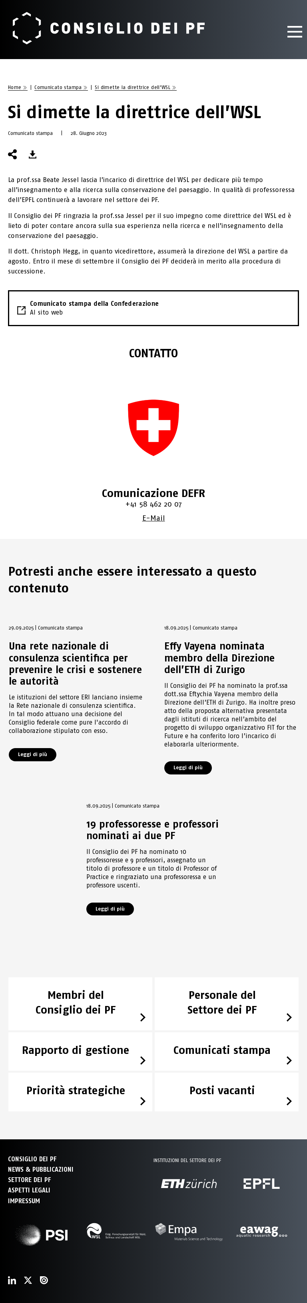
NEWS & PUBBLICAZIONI (41, 1169)
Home (15, 87)
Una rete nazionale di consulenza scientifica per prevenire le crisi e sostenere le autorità (75, 663)
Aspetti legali (29, 1190)
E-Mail (153, 518)
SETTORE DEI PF (29, 1180)
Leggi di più (32, 754)
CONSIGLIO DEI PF (32, 1159)
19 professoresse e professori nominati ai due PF (152, 830)
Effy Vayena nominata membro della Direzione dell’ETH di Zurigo (219, 657)
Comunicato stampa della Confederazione (153, 308)
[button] (32, 154)
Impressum (24, 1201)
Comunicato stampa (58, 87)
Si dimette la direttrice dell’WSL (132, 87)
